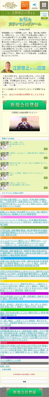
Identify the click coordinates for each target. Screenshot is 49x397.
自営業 (36, 265)
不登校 (15, 271)
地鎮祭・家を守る (37, 321)
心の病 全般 (35, 253)
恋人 (22, 304)
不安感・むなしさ (14, 296)
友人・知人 (30, 304)
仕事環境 (44, 261)
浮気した (38, 202)
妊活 (45, 222)
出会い (26, 199)
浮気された (28, 202)
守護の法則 (36, 346)
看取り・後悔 (23, 307)
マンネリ (26, 204)
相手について (24, 241)
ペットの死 (16, 360)
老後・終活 (18, 299)
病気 (33, 276)
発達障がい (5, 255)
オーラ (16, 340)
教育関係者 (19, 265)
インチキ (24, 340)
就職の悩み (5, 261)
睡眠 (18, 352)
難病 (5, 253)
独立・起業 (39, 263)
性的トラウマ (9, 206)
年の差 (10, 204)
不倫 (32, 199)
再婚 (29, 214)
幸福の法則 (33, 348)
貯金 (44, 313)
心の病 (39, 276)
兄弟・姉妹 (11, 230)
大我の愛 (13, 350)
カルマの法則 (11, 348)
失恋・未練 (17, 202)
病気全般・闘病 (7, 251)
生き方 (3, 296)
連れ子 (27, 276)
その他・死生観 (36, 307)
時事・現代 (5, 366)
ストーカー (34, 245)
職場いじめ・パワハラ (24, 263)
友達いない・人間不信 (14, 243)
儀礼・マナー (39, 331)
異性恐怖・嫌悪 (22, 290)
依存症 (24, 255)
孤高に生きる (34, 350)
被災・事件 (8, 299)
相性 (37, 199)
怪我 (17, 253)
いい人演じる (25, 288)
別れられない (37, 204)
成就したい (17, 199)
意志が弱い (14, 286)
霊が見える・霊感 (18, 331)
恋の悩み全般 (6, 199)
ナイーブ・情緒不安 (19, 284)
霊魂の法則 (5, 346)
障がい (11, 253)
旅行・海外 (36, 296)
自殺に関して (11, 307)
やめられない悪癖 (40, 288)
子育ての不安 (6, 271)
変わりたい (14, 288)
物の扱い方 (20, 335)
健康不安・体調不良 (23, 251)
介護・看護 (5, 235)
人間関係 (9, 263)
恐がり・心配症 (36, 284)
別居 (26, 222)
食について (10, 352)
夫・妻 (6, 304)
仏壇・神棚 (10, 335)
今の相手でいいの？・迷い (29, 212)
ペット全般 (5, 360)
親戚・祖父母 (27, 230)
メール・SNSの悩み (19, 245)
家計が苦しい (35, 313)
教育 (31, 274)
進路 (26, 274)
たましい (29, 352)
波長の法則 (26, 346)
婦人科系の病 (38, 251)
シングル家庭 (18, 276)
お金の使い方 (11, 315)
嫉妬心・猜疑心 (39, 286)
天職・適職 (26, 261)
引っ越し (4, 321)
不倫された (23, 220)
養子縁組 (4, 224)
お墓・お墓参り (20, 333)
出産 (5, 278)
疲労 (3, 263)
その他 (14, 235)
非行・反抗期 (17, 274)
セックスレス (17, 222)
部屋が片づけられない (28, 323)
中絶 (44, 304)
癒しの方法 (39, 335)
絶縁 (42, 245)
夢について (40, 337)
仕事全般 (36, 261)
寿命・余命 (24, 253)
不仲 (40, 230)
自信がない (5, 284)
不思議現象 (5, 331)
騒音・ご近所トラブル (18, 321)
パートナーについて (9, 220)
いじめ (22, 271)
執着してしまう (7, 290)
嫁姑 (18, 230)
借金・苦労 (5, 313)
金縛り (30, 331)
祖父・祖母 (14, 304)
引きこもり (30, 243)
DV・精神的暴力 (36, 222)
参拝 (11, 333)
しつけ (8, 274)
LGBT (18, 206)
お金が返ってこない (19, 313)
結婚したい (5, 212)
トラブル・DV (31, 232)
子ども (38, 304)
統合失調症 (15, 255)
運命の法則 (22, 348)
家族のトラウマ (17, 232)
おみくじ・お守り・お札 (23, 337)
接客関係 (29, 265)
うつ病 (44, 253)
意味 (34, 214)
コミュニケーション (9, 241)
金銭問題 (42, 232)
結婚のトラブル (19, 214)
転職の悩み (15, 261)
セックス (18, 204)
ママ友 (8, 276)
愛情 (36, 230)
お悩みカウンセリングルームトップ (14, 387)
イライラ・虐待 (33, 271)
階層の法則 (15, 346)
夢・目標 (27, 296)
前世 (22, 352)
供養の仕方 (33, 333)
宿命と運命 (22, 350)
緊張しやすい (25, 286)
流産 (2, 307)
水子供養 (30, 335)
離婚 (36, 220)
